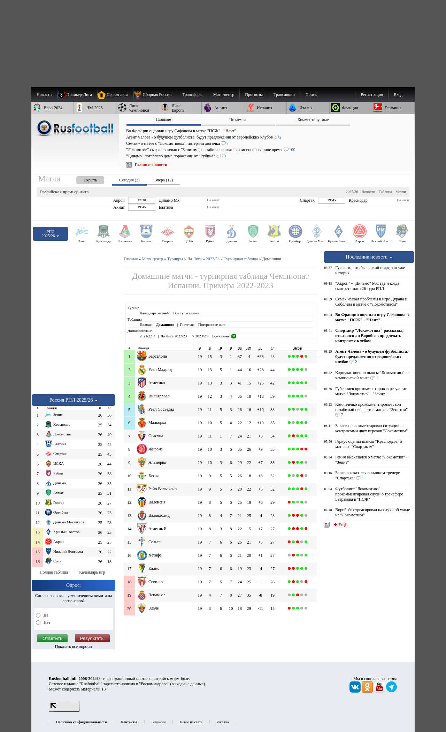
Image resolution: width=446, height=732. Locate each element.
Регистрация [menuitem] (372, 94)
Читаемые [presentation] (238, 119)
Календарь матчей (154, 313)
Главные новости (151, 164)
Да (45, 615)
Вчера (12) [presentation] (163, 180)
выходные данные (188, 683)
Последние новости (369, 257)
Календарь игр (92, 572)
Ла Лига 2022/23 (174, 336)
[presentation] (83, 178)
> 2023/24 (199, 336)
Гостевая (187, 324)
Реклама (223, 722)
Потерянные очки (212, 324)
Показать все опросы (73, 646)
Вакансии (159, 722)
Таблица (385, 191)
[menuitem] (155, 94)
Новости (368, 191)
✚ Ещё (339, 524)
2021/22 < (148, 336)
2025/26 (352, 191)
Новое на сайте (191, 722)
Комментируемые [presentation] (313, 119)
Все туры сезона (186, 313)
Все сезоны (224, 336)
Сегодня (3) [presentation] (129, 180)
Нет (46, 622)
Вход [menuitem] (398, 94)
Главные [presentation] (163, 119)
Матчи (400, 191)
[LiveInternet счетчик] (64, 710)
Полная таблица (54, 572)
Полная (146, 324)
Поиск (311, 94)
